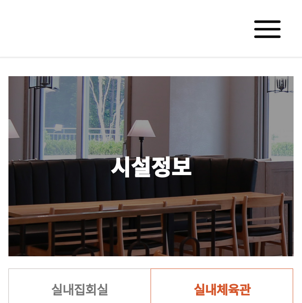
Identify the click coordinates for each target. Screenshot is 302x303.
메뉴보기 (268, 28)
